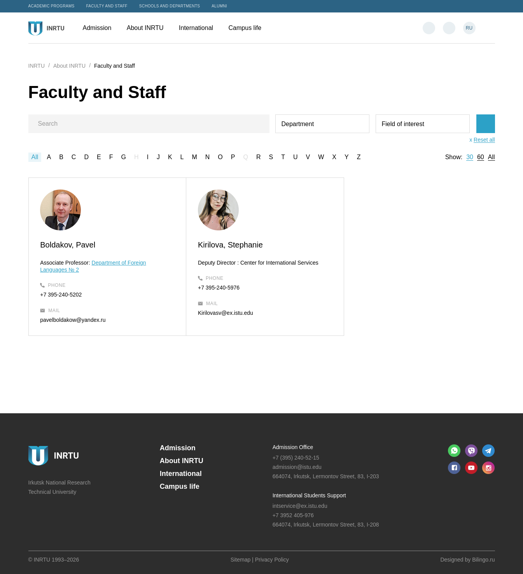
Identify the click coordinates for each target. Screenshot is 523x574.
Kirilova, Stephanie (228, 244)
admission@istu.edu (297, 467)
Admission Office (293, 447)
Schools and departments (169, 6)
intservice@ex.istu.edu (300, 506)
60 (480, 157)
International (200, 28)
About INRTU (149, 28)
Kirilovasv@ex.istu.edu (223, 313)
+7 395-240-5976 (216, 287)
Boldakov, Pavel (68, 244)
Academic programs (51, 6)
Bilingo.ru (483, 559)
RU (469, 28)
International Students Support (309, 495)
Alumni (219, 6)
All (34, 157)
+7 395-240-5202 (61, 294)
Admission (101, 28)
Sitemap (240, 559)
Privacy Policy (272, 559)
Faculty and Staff (107, 6)
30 (469, 157)
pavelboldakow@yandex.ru (73, 320)
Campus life (249, 28)
